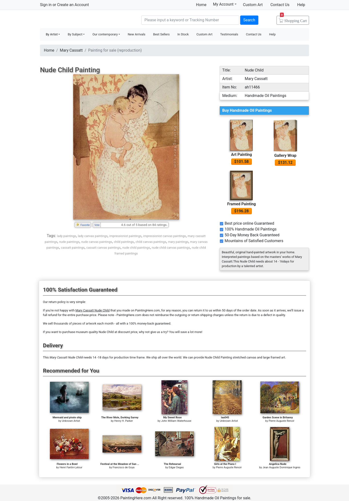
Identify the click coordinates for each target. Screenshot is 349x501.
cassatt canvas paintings (103, 247)
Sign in (46, 4)
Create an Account (73, 4)
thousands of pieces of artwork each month (84, 323)
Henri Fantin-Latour (71, 467)
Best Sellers (161, 34)
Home (201, 4)
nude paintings (69, 242)
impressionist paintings (125, 236)
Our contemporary (105, 34)
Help (301, 4)
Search (249, 20)
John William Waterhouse (176, 420)
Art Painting (241, 154)
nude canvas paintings (96, 242)
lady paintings (66, 236)
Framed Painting (241, 204)
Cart (293, 19)
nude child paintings (136, 247)
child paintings (124, 242)
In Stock (183, 34)
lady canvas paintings (93, 236)
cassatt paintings (73, 247)
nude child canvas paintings (171, 247)
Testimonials (229, 34)
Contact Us (280, 4)
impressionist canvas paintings (164, 236)
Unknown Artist (71, 420)
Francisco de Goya (124, 467)
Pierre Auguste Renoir (281, 420)
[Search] (190, 20)
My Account (225, 4)
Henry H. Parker (123, 420)
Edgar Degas (176, 467)
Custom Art (253, 4)
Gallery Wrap (285, 155)
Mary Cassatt (71, 50)
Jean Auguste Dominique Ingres (281, 467)
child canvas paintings (150, 242)
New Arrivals (136, 34)
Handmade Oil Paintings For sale (76, 19)
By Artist (52, 34)
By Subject (75, 34)
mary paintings (178, 242)
